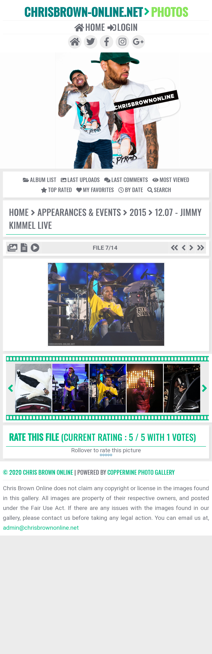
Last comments (126, 179)
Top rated (56, 189)
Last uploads (80, 179)
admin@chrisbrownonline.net (41, 527)
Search (159, 189)
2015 (138, 211)
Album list (39, 179)
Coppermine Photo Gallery (141, 472)
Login (122, 27)
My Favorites (95, 189)
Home (89, 27)
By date (130, 189)
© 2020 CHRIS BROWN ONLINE (38, 472)
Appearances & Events (79, 211)
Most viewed (170, 179)
